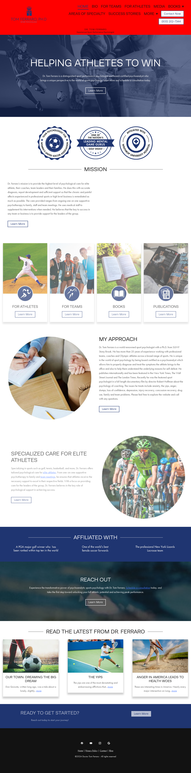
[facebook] (82, 743)
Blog (111, 750)
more (38, 690)
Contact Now (172, 13)
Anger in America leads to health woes (160, 679)
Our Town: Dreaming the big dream (31, 679)
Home (83, 6)
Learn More (95, 90)
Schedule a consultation (138, 587)
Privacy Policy (91, 750)
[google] (109, 743)
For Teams (111, 6)
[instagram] (100, 743)
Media (159, 6)
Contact (103, 750)
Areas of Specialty (87, 14)
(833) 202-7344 (171, 21)
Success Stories (124, 14)
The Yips (95, 677)
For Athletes (137, 6)
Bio (95, 6)
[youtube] (91, 743)
